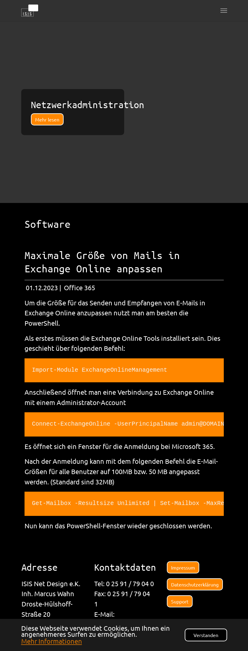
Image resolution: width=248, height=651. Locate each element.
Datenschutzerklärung (195, 584)
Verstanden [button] (205, 635)
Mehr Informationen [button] (51, 641)
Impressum (183, 567)
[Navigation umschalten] (223, 10)
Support (179, 601)
